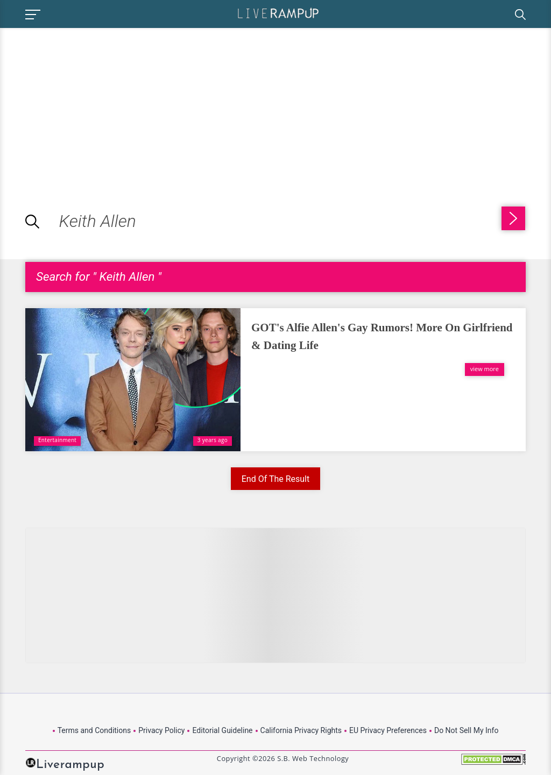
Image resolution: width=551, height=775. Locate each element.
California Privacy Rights (301, 730)
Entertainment (57, 440)
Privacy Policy (161, 730)
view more (484, 369)
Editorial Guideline (222, 730)
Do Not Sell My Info (466, 730)
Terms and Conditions (94, 730)
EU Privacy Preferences (388, 730)
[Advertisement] (90, 103)
